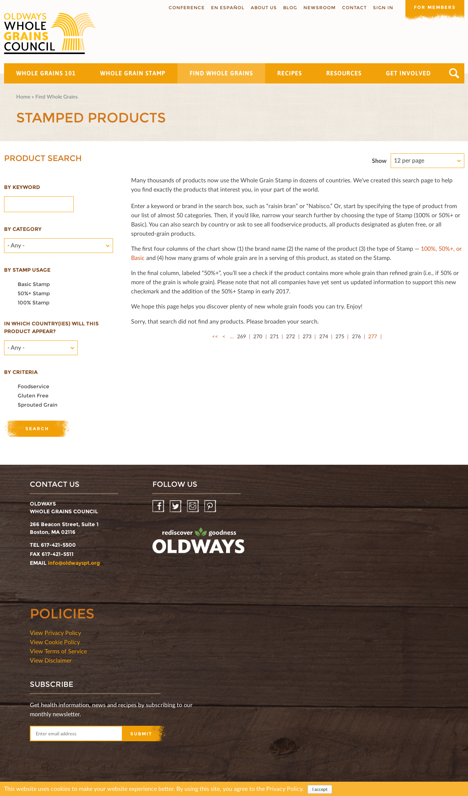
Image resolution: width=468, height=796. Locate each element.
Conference (187, 7)
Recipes (289, 73)
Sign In (383, 7)
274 (323, 336)
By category (23, 229)
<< (215, 336)
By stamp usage (27, 270)
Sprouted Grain (37, 404)
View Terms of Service (58, 650)
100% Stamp (33, 302)
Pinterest (210, 506)
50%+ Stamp (34, 293)
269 (241, 336)
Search (454, 73)
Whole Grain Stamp (132, 73)
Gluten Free (33, 395)
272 (290, 336)
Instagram (193, 506)
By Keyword (22, 187)
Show (379, 160)
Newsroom (319, 7)
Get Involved (408, 73)
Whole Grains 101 (46, 73)
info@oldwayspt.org (74, 563)
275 (339, 336)
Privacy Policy (284, 788)
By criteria (21, 372)
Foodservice (33, 386)
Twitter (176, 506)
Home (23, 96)
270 (257, 336)
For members (435, 7)
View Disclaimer (51, 660)
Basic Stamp (34, 284)
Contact (354, 7)
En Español (227, 7)
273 (307, 336)
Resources (344, 73)
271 (274, 336)
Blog (290, 7)
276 (356, 336)
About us (264, 7)
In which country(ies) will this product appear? (51, 327)
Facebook (158, 506)
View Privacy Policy (55, 632)
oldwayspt (198, 543)
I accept (319, 789)
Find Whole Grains (221, 73)
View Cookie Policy (55, 641)
